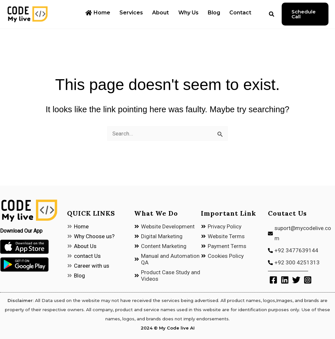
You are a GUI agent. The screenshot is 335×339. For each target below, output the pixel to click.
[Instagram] (307, 280)
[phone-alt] (301, 250)
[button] (265, 14)
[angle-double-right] (78, 226)
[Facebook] (273, 280)
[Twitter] (296, 280)
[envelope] (301, 233)
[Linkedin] (284, 280)
